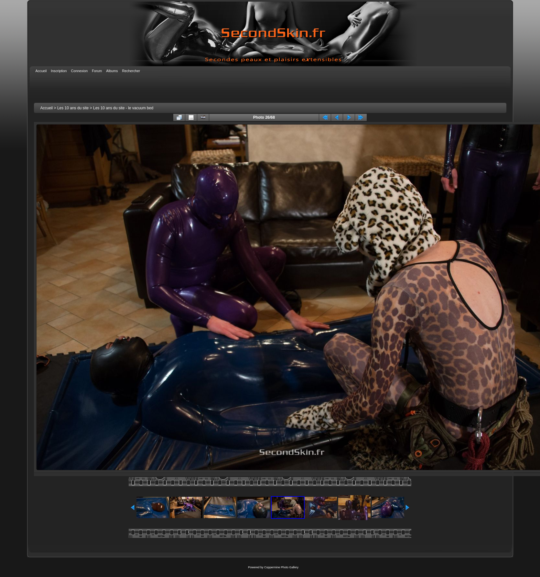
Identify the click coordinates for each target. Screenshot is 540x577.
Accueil (46, 108)
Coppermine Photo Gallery (281, 567)
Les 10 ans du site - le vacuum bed (123, 108)
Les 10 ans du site (73, 108)
